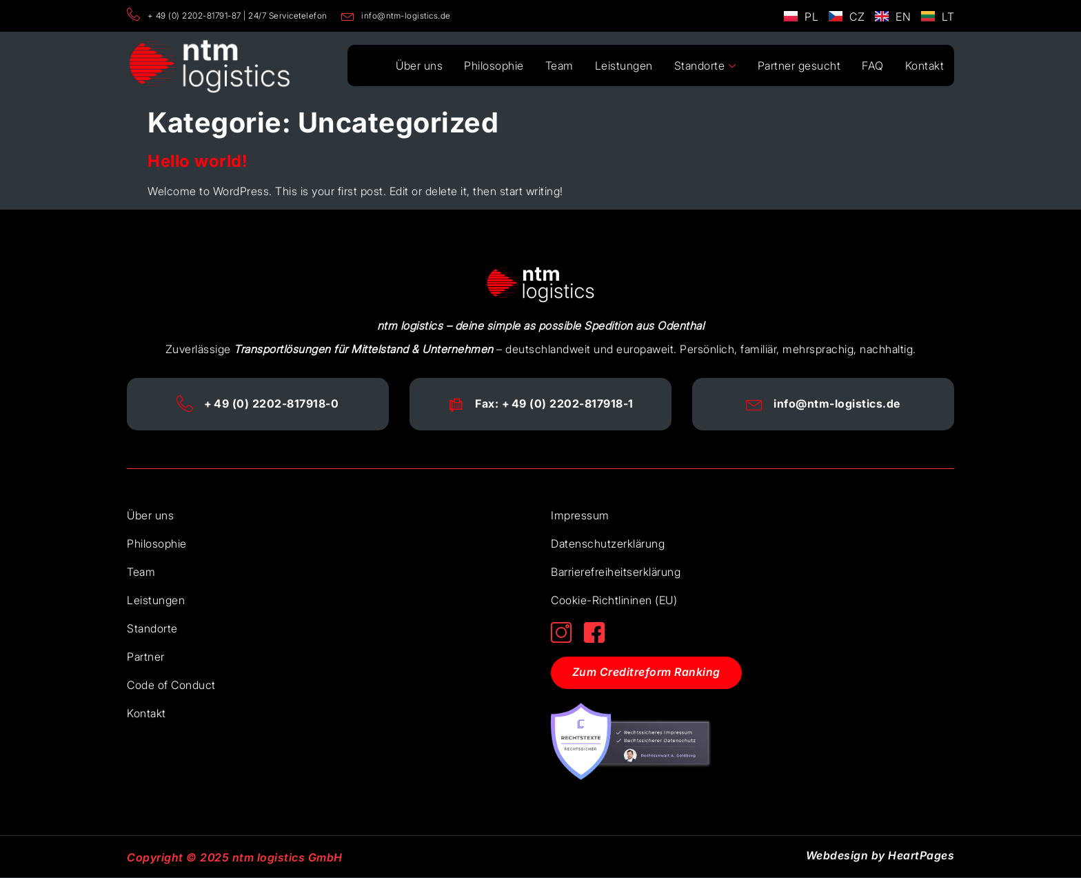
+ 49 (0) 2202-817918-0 (272, 403)
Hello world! (197, 161)
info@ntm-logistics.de (396, 15)
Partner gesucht (800, 65)
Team (563, 65)
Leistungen (627, 65)
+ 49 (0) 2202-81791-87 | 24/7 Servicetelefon (227, 16)
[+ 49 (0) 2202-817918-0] (185, 404)
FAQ (873, 65)
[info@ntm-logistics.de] (754, 404)
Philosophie (498, 65)
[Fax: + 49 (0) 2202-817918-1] (456, 404)
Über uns (424, 65)
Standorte (707, 66)
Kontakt (924, 65)
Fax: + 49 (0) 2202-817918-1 (554, 403)
